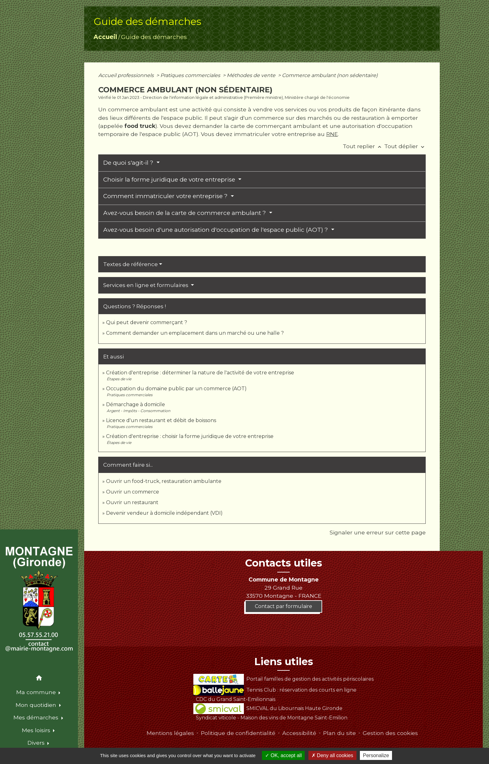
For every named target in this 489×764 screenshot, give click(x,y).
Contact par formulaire (283, 606)
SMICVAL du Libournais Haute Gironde (267, 708)
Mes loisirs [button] (37, 730)
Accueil (105, 37)
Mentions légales (170, 733)
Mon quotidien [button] (37, 705)
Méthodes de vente (252, 75)
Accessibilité (299, 733)
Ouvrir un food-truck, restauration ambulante (163, 481)
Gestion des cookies (390, 733)
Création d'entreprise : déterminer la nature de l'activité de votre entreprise (200, 373)
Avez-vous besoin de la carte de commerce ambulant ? (185, 213)
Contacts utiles (283, 563)
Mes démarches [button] (36, 717)
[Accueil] (39, 600)
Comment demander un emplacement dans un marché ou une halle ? (195, 333)
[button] (39, 679)
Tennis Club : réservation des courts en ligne (274, 690)
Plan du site (339, 733)
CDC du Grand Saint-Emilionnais (235, 699)
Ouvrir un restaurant (132, 502)
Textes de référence (130, 264)
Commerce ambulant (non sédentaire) (330, 75)
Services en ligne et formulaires (146, 285)
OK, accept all (283, 755)
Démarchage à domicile (135, 404)
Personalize (376, 755)
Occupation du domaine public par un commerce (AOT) (176, 389)
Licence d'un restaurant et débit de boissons (161, 420)
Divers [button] (36, 742)
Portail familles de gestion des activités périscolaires (283, 679)
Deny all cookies (332, 755)
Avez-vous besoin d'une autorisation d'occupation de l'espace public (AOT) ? (216, 229)
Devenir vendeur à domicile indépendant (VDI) (164, 513)
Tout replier (363, 146)
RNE (332, 134)
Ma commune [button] (36, 692)
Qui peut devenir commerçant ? (146, 322)
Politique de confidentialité (238, 733)
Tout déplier (405, 146)
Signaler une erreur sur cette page (378, 532)
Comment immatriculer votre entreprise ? (166, 196)
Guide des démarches (154, 37)
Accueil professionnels (126, 75)
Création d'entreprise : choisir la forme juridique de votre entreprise (190, 436)
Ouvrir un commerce (132, 492)
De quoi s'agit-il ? (129, 162)
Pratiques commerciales (190, 75)
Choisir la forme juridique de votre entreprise (170, 179)
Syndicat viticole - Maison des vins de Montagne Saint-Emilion (271, 718)
